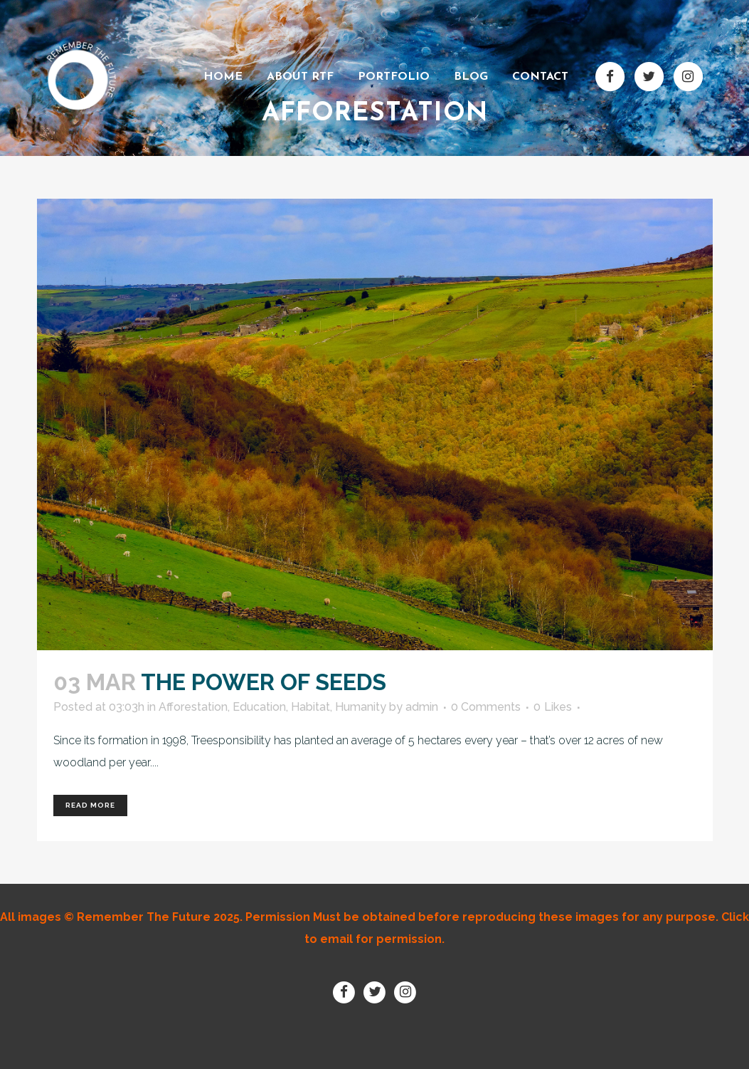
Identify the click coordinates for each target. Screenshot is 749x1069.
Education (259, 707)
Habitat (310, 707)
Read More (90, 805)
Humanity (360, 707)
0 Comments (486, 707)
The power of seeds (263, 682)
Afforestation (193, 707)
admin (421, 707)
